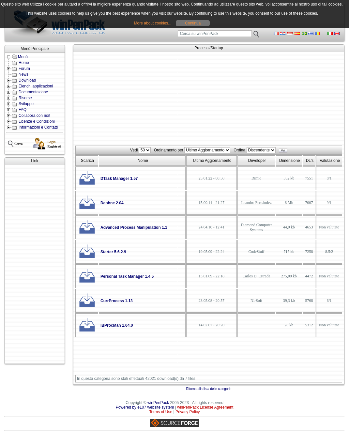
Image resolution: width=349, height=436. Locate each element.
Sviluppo (26, 103)
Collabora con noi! (34, 115)
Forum (24, 68)
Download (27, 80)
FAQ (22, 109)
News (23, 74)
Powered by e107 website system (145, 407)
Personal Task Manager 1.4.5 (127, 276)
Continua (193, 23)
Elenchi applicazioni (36, 86)
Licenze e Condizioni (37, 121)
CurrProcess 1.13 (116, 301)
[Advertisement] (34, 264)
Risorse (25, 98)
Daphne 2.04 (112, 203)
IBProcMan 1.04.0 (116, 325)
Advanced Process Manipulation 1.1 (133, 227)
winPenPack (158, 402)
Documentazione (33, 92)
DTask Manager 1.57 (119, 178)
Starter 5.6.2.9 (113, 252)
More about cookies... (153, 23)
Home (24, 62)
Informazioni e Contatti (38, 127)
